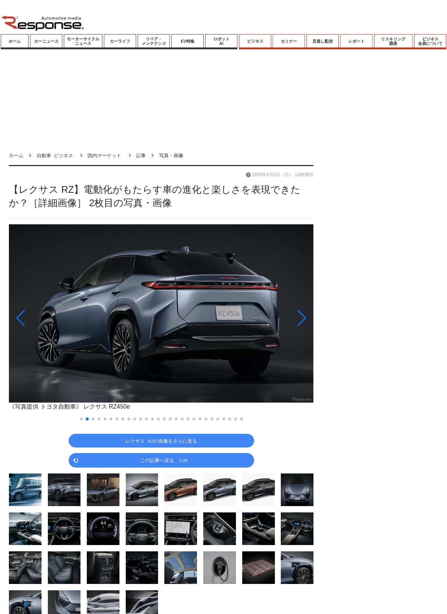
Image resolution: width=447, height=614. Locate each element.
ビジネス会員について (430, 41)
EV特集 (187, 41)
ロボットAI (221, 41)
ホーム (15, 41)
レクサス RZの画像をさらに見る (161, 440)
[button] (54, 318)
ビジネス (255, 41)
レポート (356, 41)
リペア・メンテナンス (154, 41)
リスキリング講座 (393, 41)
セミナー (289, 41)
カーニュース (46, 41)
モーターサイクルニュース (83, 41)
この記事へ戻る (163, 460)
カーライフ (120, 41)
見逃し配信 (322, 41)
